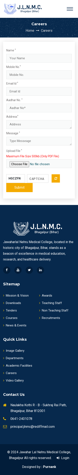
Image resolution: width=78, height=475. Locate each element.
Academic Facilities (17, 365)
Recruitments (49, 318)
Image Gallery (13, 351)
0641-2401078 (21, 419)
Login (63, 458)
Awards (45, 295)
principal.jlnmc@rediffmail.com (32, 427)
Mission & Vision (16, 295)
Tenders (10, 310)
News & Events (14, 325)
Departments (13, 358)
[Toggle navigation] (70, 8)
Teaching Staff (50, 303)
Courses (10, 318)
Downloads (12, 303)
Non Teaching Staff (53, 310)
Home (33, 31)
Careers (46, 31)
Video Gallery (13, 380)
